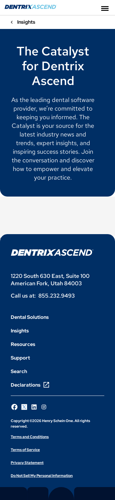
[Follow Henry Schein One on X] (24, 407)
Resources (23, 344)
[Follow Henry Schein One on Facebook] (14, 407)
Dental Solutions (30, 317)
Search (19, 371)
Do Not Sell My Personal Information (42, 475)
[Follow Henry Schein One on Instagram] (44, 407)
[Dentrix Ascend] (31, 7)
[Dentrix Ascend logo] (52, 252)
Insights (20, 330)
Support (20, 358)
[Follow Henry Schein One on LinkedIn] (34, 407)
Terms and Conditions (30, 436)
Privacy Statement (27, 462)
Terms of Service (25, 449)
